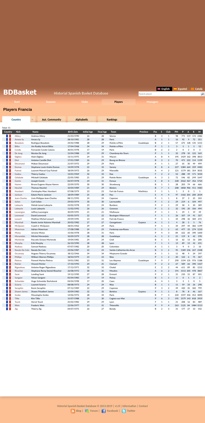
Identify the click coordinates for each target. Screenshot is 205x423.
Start (17, 101)
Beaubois (19, 143)
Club (169, 132)
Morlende (19, 240)
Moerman (19, 229)
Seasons (50, 101)
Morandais (20, 236)
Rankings (112, 119)
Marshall (19, 222)
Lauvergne (20, 212)
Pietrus (18, 260)
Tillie (17, 298)
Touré (17, 302)
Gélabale (19, 177)
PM (177, 132)
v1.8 (117, 406)
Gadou (18, 174)
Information (129, 406)
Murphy (18, 243)
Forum (91, 410)
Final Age (103, 132)
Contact (143, 406)
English (164, 89)
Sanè (17, 274)
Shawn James (21, 291)
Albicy (18, 136)
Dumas (18, 167)
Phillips (18, 257)
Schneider (19, 281)
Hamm (18, 184)
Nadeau (18, 246)
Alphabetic (82, 119)
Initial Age (88, 132)
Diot (17, 160)
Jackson (18, 195)
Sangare (19, 278)
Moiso (18, 233)
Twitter (128, 410)
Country (16, 119)
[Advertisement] (102, 42)
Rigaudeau (20, 267)
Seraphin (19, 288)
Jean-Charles (21, 198)
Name (36, 132)
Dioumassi (20, 163)
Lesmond (19, 215)
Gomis (18, 181)
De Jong (18, 153)
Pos (155, 132)
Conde (18, 150)
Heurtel (18, 188)
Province (144, 132)
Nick (19, 132)
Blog (76, 410)
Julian (17, 201)
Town (114, 132)
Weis (17, 305)
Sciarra (18, 284)
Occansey (19, 253)
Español (180, 89)
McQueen (19, 226)
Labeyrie (19, 205)
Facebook (109, 410)
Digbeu (18, 157)
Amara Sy (19, 139)
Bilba (17, 146)
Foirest (18, 170)
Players (118, 101)
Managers (152, 101)
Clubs (85, 101)
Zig (16, 309)
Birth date (73, 132)
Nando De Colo (22, 250)
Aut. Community (51, 119)
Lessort (18, 219)
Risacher (19, 271)
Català (196, 89)
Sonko (18, 295)
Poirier (18, 264)
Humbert (19, 191)
